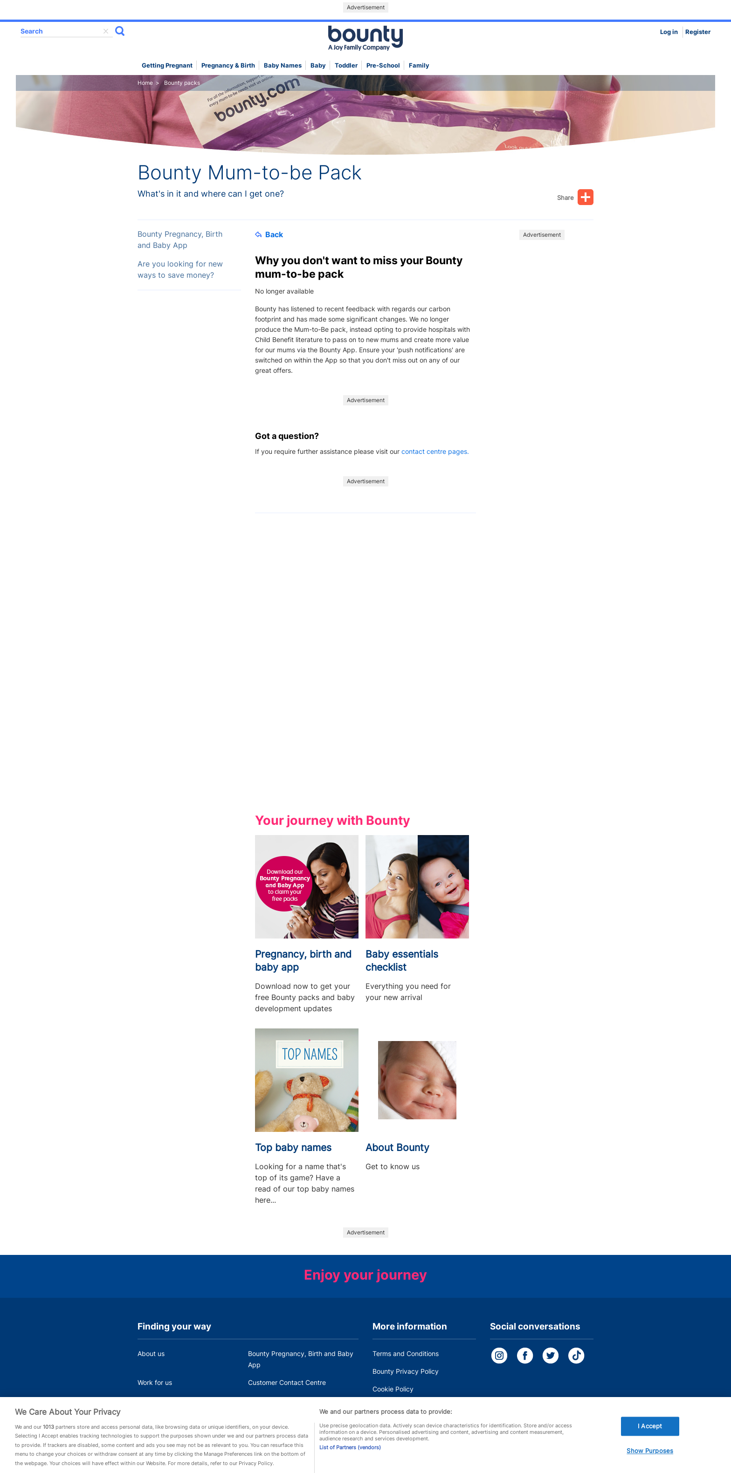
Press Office (156, 1400)
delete (105, 31)
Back (269, 234)
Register (697, 31)
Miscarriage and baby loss (288, 1400)
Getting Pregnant (167, 65)
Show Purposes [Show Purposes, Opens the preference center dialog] (650, 1460)
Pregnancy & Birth (228, 65)
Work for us (155, 1382)
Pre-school (383, 65)
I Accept (650, 1435)
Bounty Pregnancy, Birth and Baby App (180, 240)
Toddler (346, 65)
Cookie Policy (393, 1389)
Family (419, 65)
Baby (318, 65)
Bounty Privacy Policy (405, 1371)
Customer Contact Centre (287, 1382)
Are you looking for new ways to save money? (180, 270)
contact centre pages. (435, 451)
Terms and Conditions (405, 1353)
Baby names (283, 65)
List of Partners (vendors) (350, 1456)
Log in (669, 31)
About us (151, 1353)
